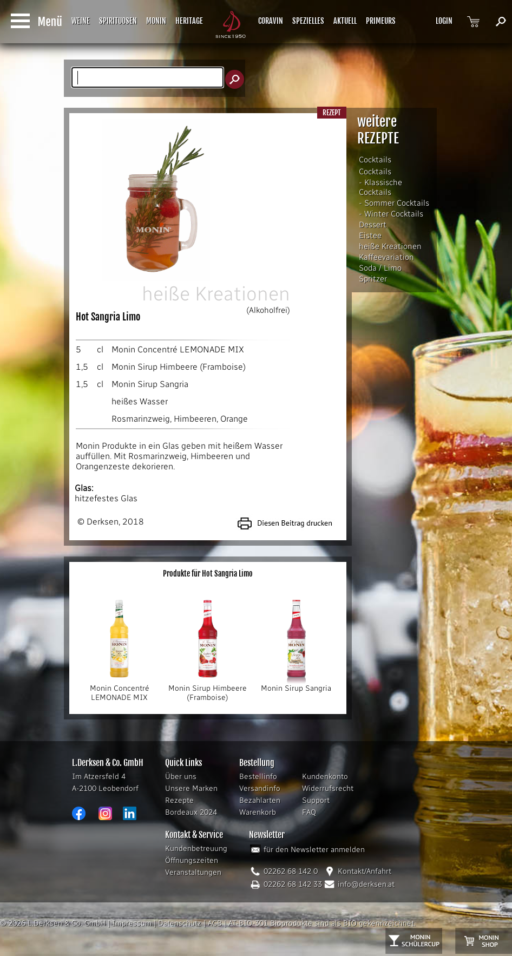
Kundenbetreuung (196, 848)
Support (316, 800)
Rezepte (179, 800)
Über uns (180, 776)
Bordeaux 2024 (191, 812)
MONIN (156, 20)
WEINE (80, 20)
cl (100, 349)
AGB (215, 923)
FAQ (309, 812)
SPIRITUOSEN (118, 20)
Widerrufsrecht (327, 788)
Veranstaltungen (193, 872)
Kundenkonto (325, 776)
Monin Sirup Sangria (149, 384)
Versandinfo (259, 788)
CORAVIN (270, 20)
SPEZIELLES (308, 20)
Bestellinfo (258, 776)
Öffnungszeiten (191, 860)
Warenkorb (257, 812)
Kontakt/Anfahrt (364, 871)
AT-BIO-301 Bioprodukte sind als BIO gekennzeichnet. (322, 923)
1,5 (82, 367)
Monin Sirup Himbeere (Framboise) (178, 367)
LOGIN (444, 20)
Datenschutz (179, 923)
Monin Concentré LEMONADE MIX (177, 349)
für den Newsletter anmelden (314, 849)
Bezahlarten (259, 800)
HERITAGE (189, 20)
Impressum (132, 923)
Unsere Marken (191, 788)
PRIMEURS (381, 20)
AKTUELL (345, 20)
